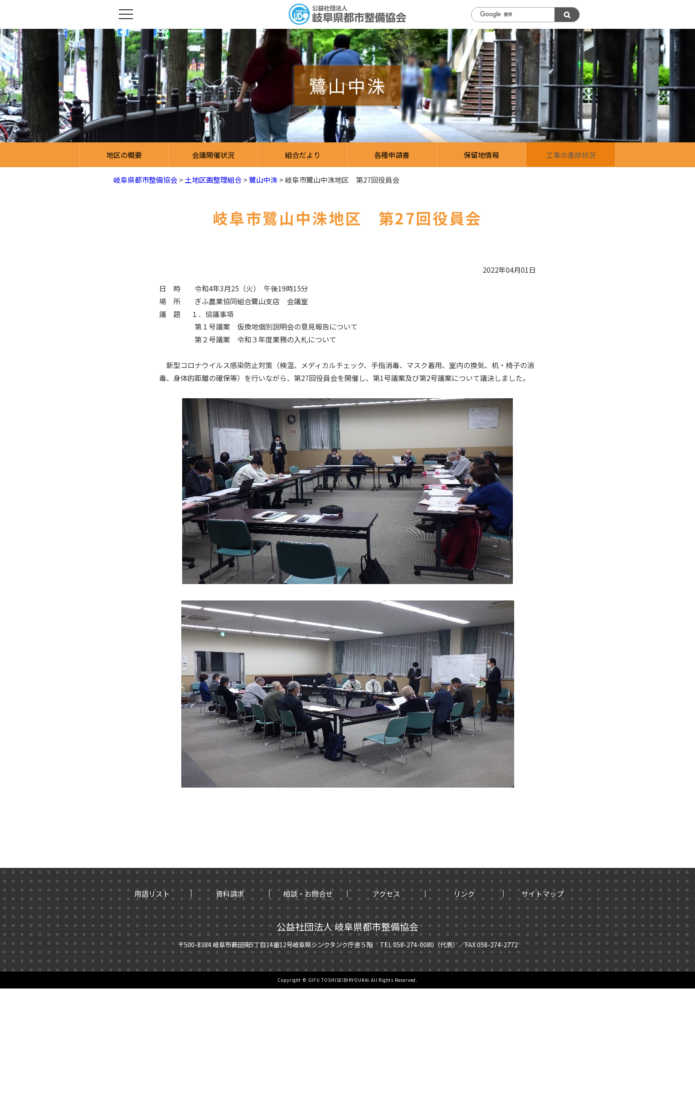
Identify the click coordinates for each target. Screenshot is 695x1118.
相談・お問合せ (308, 893)
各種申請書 (392, 154)
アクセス (386, 893)
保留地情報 (481, 154)
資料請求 (230, 893)
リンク (464, 893)
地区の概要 (124, 154)
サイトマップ (542, 893)
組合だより (302, 154)
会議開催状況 (213, 154)
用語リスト (152, 893)
